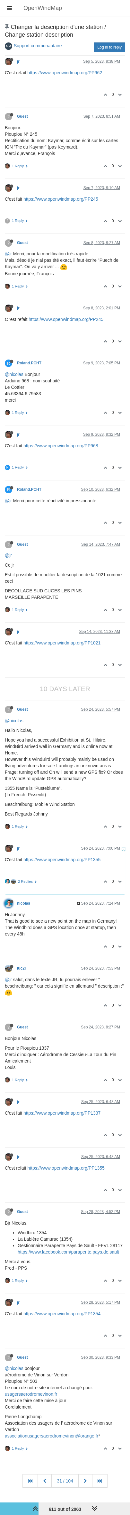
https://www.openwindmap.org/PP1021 (61, 642)
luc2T (22, 968)
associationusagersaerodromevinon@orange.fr (51, 1435)
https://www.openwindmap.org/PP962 (64, 72)
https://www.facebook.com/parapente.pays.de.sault (68, 1252)
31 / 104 (65, 1480)
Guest (22, 116)
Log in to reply (110, 47)
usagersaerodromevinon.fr (31, 1394)
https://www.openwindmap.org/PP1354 (61, 1313)
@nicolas (14, 374)
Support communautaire (38, 45)
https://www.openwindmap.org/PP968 (60, 445)
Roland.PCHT (29, 363)
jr (18, 61)
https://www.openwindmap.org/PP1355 (61, 859)
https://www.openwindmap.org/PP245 (60, 199)
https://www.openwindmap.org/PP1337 (61, 1113)
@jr (8, 253)
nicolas (23, 903)
